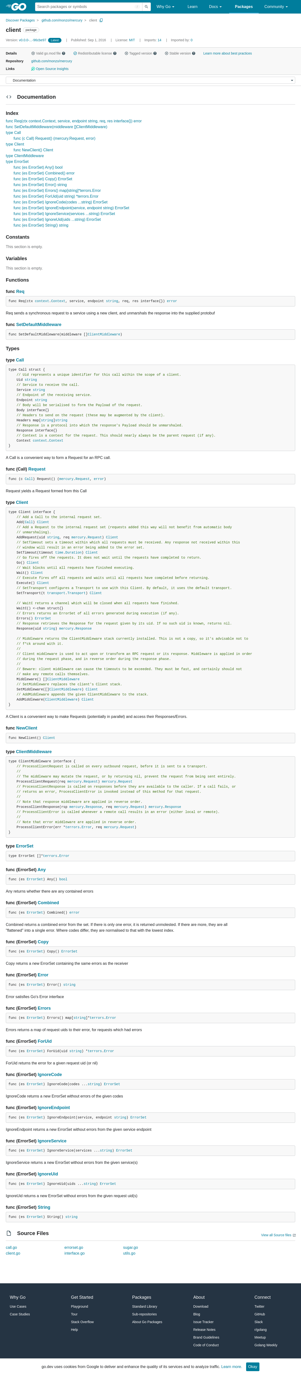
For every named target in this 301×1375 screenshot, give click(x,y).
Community (276, 7)
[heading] (20, 7)
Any (41, 869)
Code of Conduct (206, 1345)
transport (56, 593)
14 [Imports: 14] (153, 40)
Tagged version (141, 53)
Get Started (82, 1297)
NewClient (26, 728)
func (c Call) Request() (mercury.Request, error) (54, 138)
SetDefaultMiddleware (38, 324)
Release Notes (204, 1330)
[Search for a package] (88, 6)
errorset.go (74, 1247)
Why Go (166, 7)
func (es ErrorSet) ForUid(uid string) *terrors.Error (56, 196)
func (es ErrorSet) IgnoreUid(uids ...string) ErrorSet (57, 219)
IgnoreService (52, 1141)
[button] (33, 53)
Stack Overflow (82, 1322)
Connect (263, 1297)
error (172, 301)
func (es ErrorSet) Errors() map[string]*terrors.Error (57, 190)
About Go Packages (147, 1322)
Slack (259, 1322)
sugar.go (130, 1247)
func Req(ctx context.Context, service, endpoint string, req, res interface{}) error (74, 121)
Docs (216, 7)
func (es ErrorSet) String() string (41, 225)
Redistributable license (95, 53)
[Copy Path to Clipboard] (101, 20)
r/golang (261, 1330)
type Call (13, 133)
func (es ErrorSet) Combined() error (44, 173)
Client (22, 502)
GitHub (260, 1314)
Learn (193, 7)
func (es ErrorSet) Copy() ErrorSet (43, 179)
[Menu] (150, 80)
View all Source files (276, 1235)
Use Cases (18, 1306)
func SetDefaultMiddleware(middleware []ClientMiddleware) (56, 127)
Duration (73, 553)
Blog (196, 1314)
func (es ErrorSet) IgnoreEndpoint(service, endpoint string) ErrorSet (71, 208)
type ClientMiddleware (25, 156)
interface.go (75, 1253)
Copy (43, 941)
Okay (252, 1367)
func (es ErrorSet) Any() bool (38, 167)
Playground (79, 1306)
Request (36, 469)
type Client (15, 144)
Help (74, 1330)
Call (20, 360)
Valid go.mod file (48, 53)
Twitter (259, 1306)
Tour (74, 1314)
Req (20, 291)
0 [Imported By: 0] (182, 40)
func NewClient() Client (33, 150)
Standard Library (144, 1306)
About (199, 1297)
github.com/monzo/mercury (62, 20)
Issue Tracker (203, 1322)
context (42, 301)
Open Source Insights (49, 69)
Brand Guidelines (206, 1337)
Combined (48, 902)
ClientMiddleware (104, 334)
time (59, 553)
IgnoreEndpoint (54, 1107)
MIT (132, 40)
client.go (13, 1253)
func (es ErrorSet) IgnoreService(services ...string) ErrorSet (64, 214)
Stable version (180, 53)
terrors (72, 827)
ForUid (45, 1041)
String (44, 1207)
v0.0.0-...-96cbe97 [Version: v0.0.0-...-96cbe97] (26, 40)
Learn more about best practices (227, 53)
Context (58, 301)
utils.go (129, 1253)
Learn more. (231, 1367)
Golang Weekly (266, 1345)
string (112, 301)
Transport (76, 593)
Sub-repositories (144, 1314)
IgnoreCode (50, 1074)
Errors (44, 1008)
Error (86, 827)
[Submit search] (146, 6)
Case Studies (20, 1314)
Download (200, 1306)
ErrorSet (43, 618)
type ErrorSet (17, 162)
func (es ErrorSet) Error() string (40, 185)
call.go (11, 1247)
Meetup (260, 1337)
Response (83, 629)
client (93, 20)
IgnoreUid (48, 1174)
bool (63, 879)
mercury (66, 479)
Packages (244, 7)
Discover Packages (20, 20)
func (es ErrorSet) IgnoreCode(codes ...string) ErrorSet (61, 202)
